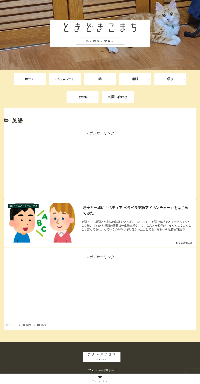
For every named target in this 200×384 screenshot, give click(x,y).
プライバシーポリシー (100, 370)
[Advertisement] (100, 164)
